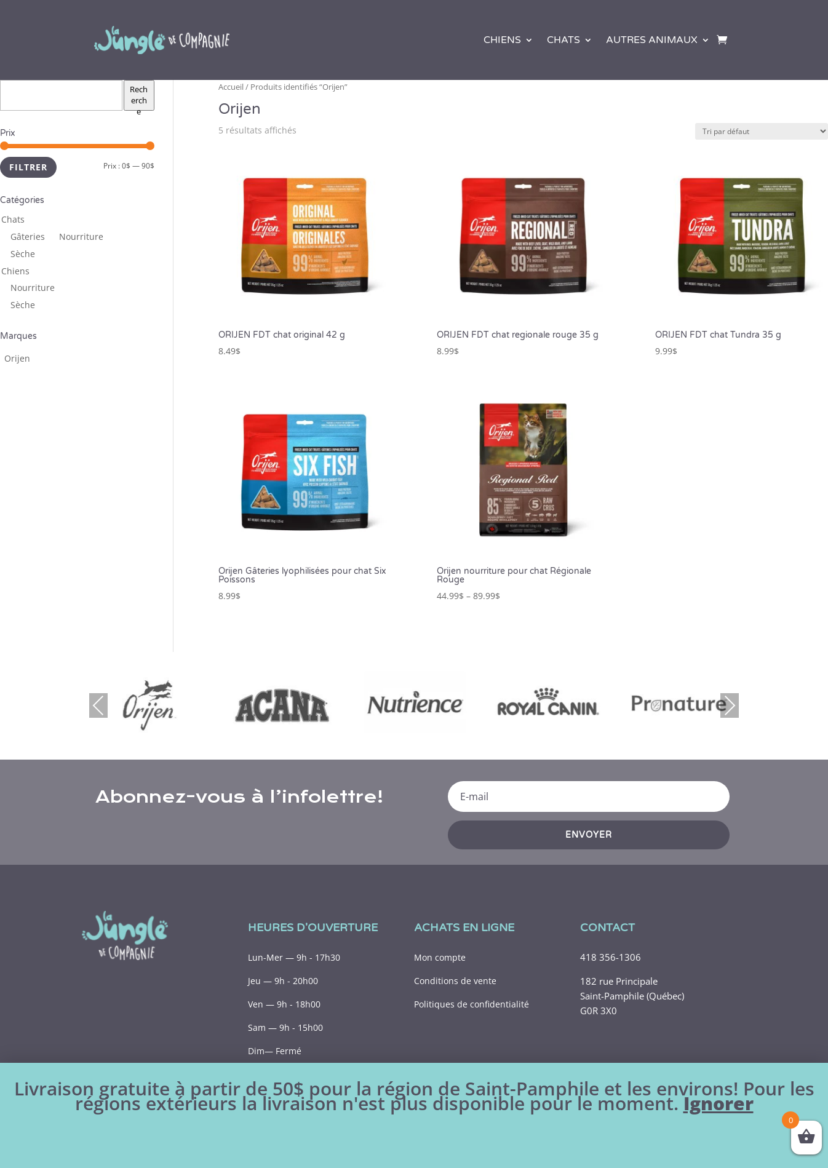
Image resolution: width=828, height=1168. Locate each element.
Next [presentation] (729, 705)
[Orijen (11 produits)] (17, 358)
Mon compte (440, 957)
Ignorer (718, 1103)
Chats (563, 40)
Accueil (231, 86)
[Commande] (761, 131)
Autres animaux (652, 40)
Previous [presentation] (98, 705)
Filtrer (28, 167)
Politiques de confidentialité (471, 1004)
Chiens (502, 40)
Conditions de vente (455, 981)
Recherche (139, 97)
